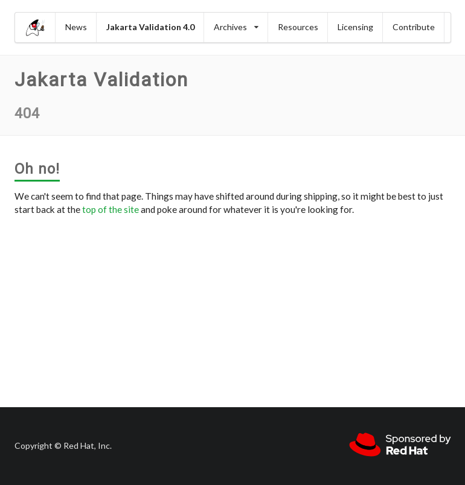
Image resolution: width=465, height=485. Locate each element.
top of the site (110, 209)
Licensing (355, 27)
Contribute (414, 27)
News (76, 27)
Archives (236, 27)
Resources (298, 27)
